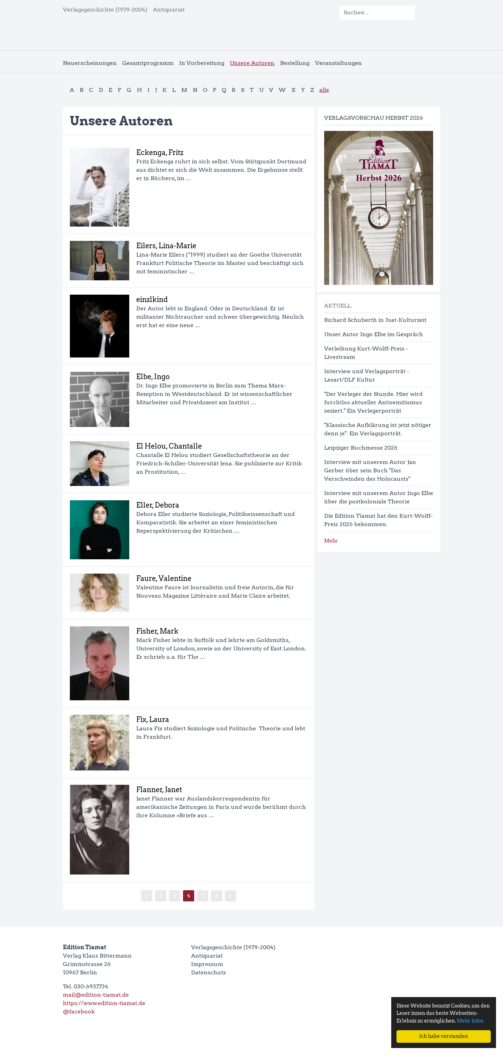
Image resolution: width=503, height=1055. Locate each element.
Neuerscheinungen (90, 63)
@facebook (79, 1011)
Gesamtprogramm (148, 63)
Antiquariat (169, 9)
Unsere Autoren (252, 63)
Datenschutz (208, 972)
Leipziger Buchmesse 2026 (361, 447)
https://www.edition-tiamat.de (104, 1003)
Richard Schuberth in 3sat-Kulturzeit (375, 320)
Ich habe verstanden (443, 1036)
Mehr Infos (470, 1021)
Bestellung (294, 63)
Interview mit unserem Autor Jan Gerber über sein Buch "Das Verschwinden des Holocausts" (370, 470)
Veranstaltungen (338, 63)
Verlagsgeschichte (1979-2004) (105, 9)
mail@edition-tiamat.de (96, 994)
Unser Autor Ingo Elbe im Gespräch (373, 334)
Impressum (207, 964)
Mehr (331, 541)
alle (324, 90)
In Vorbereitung (201, 63)
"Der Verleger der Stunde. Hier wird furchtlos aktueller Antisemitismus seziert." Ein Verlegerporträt (373, 402)
